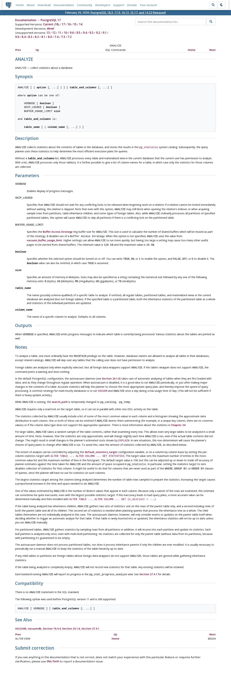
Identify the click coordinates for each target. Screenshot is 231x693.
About (31, 5)
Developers (102, 5)
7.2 (70, 37)
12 (54, 33)
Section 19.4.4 (52, 613)
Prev (18, 50)
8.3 (30, 37)
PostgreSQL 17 (51, 20)
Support (118, 5)
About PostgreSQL (128, 680)
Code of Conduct (101, 680)
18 (56, 24)
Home (20, 5)
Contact (149, 680)
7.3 (63, 37)
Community (84, 5)
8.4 (24, 37)
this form (53, 646)
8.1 (43, 37)
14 (80, 24)
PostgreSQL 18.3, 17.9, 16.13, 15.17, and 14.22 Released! (128, 12)
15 (75, 24)
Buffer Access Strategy (58, 229)
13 (48, 33)
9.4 (85, 33)
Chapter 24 (178, 416)
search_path (60, 394)
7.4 (56, 37)
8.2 (37, 37)
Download (44, 5)
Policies (81, 680)
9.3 (91, 33)
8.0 (50, 37)
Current (48, 24)
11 (59, 33)
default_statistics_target (101, 442)
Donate (132, 5)
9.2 (98, 33)
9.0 (17, 37)
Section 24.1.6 (111, 372)
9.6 (72, 33)
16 (69, 24)
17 (63, 24)
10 (65, 33)
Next (212, 50)
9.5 (78, 33)
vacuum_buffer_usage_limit (44, 237)
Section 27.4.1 (148, 560)
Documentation (64, 5)
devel (50, 28)
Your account (148, 5)
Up (37, 50)
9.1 (105, 33)
